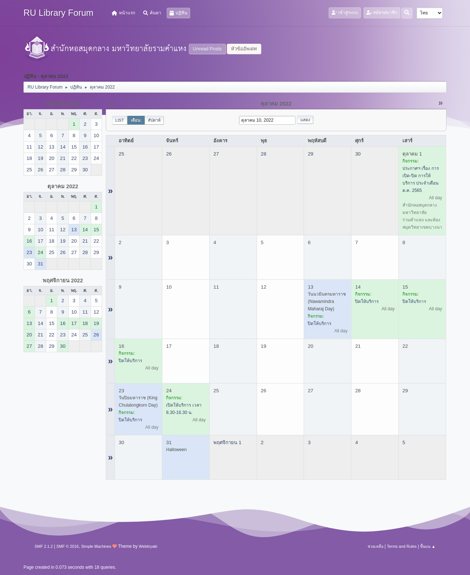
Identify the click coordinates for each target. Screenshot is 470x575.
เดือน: (136, 120)
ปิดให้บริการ (319, 323)
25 (121, 154)
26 (168, 154)
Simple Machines (96, 546)
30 (358, 154)
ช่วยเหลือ (375, 546)
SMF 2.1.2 (44, 546)
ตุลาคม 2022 (62, 186)
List (119, 120)
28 (263, 154)
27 (216, 154)
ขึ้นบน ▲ (427, 546)
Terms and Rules (402, 546)
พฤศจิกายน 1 (227, 442)
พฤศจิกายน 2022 (63, 280)
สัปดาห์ (154, 120)
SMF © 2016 (68, 546)
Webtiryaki (148, 546)
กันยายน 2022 (63, 104)
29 (310, 154)
